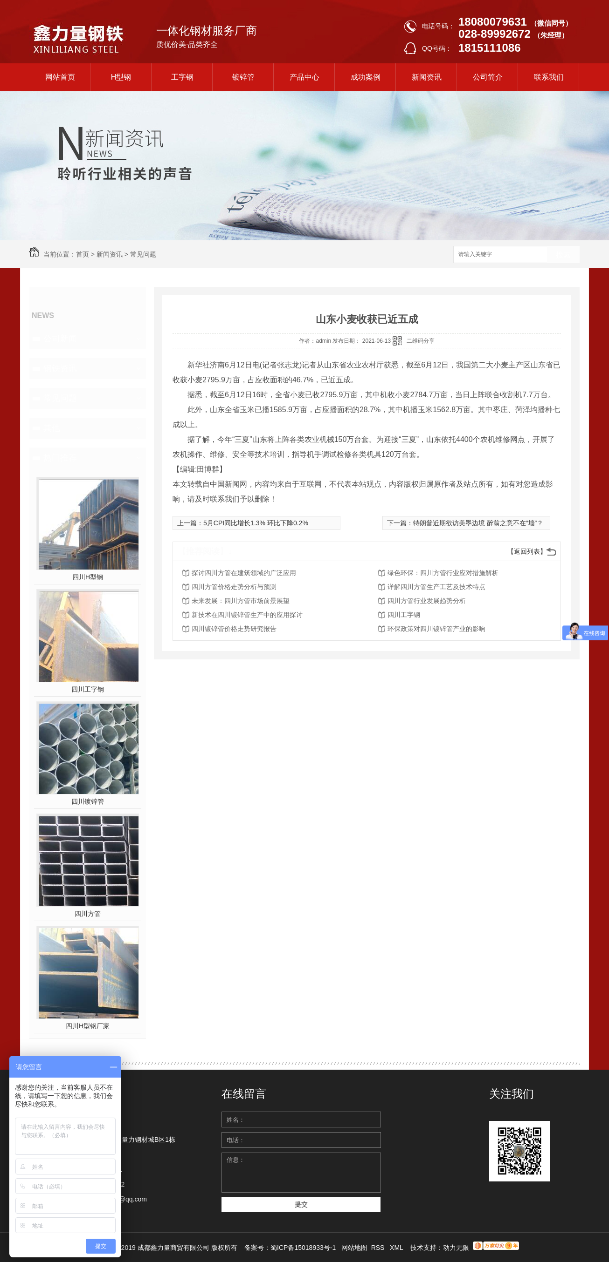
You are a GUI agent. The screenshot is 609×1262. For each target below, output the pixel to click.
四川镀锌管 (87, 801)
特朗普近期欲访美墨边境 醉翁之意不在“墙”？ (478, 523)
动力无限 (456, 1247)
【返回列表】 (527, 551)
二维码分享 (421, 341)
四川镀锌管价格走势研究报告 (234, 628)
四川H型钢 (87, 577)
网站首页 (60, 77)
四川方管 (88, 913)
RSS (379, 1247)
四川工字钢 (87, 689)
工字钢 (182, 77)
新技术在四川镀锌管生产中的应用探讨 (247, 614)
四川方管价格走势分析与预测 (234, 586)
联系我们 (549, 77)
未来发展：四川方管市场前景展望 (241, 600)
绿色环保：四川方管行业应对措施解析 (443, 573)
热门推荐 (60, 457)
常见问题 (143, 254)
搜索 (563, 255)
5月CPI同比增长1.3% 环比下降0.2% (255, 523)
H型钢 (121, 77)
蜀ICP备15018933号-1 (303, 1247)
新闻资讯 (427, 77)
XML (397, 1247)
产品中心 (304, 77)
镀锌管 (243, 77)
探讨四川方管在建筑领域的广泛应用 (244, 573)
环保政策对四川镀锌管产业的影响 (436, 628)
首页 (82, 254)
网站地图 (354, 1247)
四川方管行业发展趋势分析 (427, 600)
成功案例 (366, 77)
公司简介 (488, 77)
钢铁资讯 (60, 368)
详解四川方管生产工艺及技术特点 (436, 586)
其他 (51, 428)
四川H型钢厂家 (88, 1026)
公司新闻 (60, 338)
